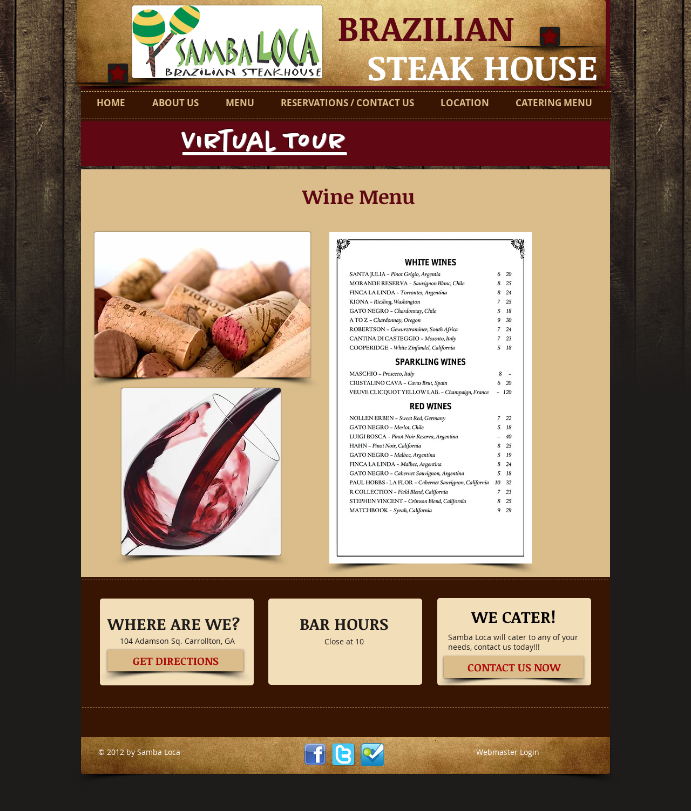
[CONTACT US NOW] (514, 667)
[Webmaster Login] (507, 752)
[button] (430, 397)
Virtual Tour (264, 142)
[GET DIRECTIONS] (175, 660)
